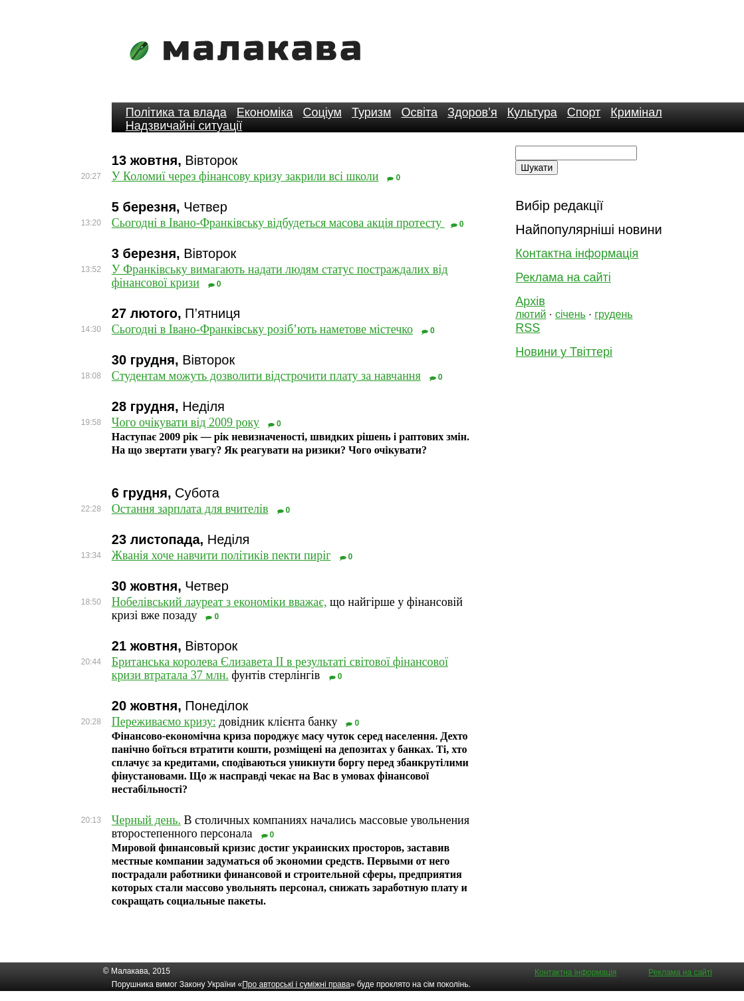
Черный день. (146, 820)
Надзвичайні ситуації (184, 125)
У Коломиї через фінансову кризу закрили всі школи (245, 176)
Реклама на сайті (562, 277)
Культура (532, 112)
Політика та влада (176, 112)
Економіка (265, 112)
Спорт (584, 112)
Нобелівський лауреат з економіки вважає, (219, 602)
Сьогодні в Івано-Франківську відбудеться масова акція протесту (278, 222)
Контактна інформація (576, 253)
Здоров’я (472, 112)
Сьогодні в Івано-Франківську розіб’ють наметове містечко (262, 329)
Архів (530, 301)
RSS (527, 328)
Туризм (371, 112)
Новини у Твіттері (563, 351)
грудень (613, 314)
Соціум (322, 112)
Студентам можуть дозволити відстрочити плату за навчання (266, 375)
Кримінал (636, 112)
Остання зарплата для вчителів (190, 508)
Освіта (419, 112)
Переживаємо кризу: (164, 721)
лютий (530, 314)
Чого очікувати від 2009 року (185, 422)
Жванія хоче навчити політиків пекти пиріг (221, 555)
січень (570, 314)
